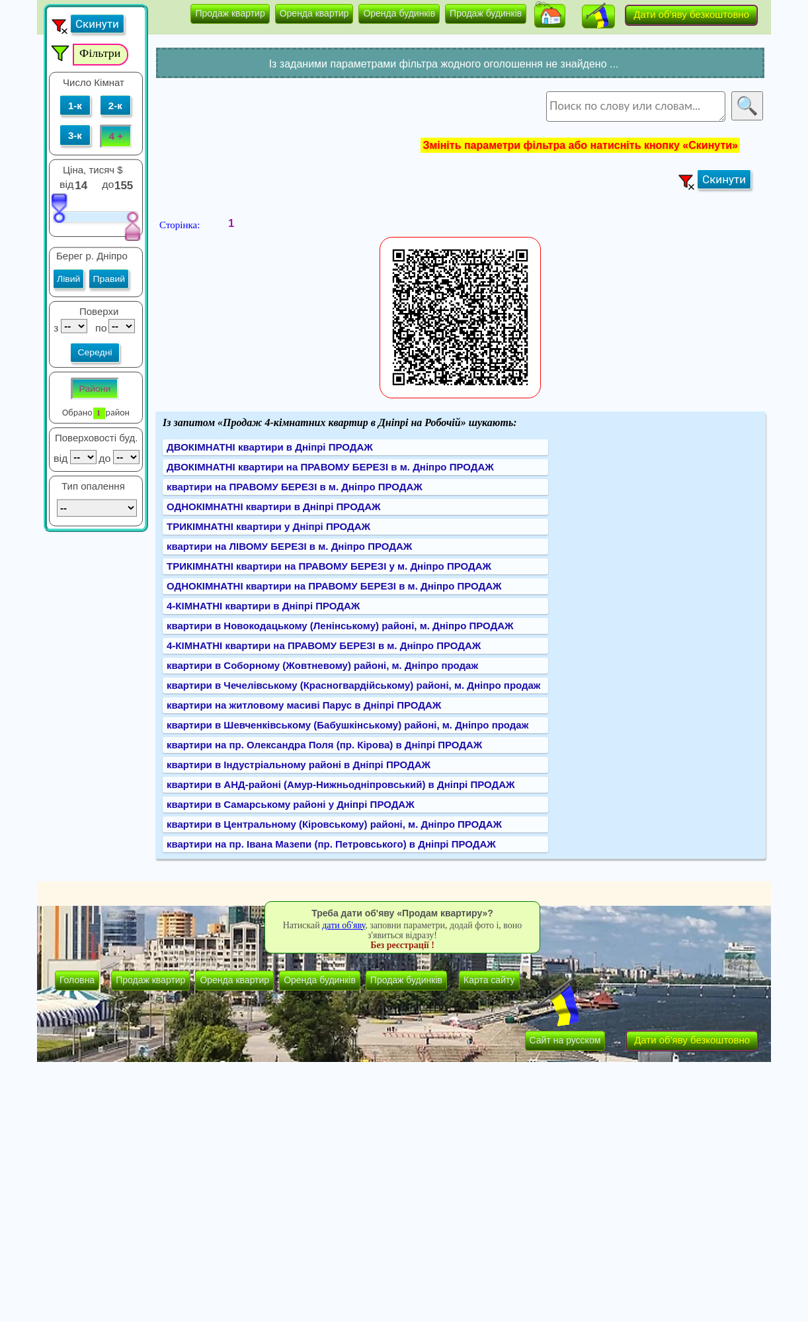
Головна (77, 980)
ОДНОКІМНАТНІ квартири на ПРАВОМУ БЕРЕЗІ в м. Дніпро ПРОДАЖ (334, 586)
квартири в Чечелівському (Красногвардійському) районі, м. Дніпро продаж (354, 685)
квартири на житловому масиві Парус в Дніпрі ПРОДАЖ (304, 705)
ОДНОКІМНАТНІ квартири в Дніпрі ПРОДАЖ (274, 506)
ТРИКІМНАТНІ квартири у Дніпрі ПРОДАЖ (268, 526)
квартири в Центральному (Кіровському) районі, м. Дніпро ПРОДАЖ (334, 824)
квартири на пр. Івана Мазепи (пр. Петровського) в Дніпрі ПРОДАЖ (331, 844)
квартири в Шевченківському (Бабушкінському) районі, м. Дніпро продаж (347, 724)
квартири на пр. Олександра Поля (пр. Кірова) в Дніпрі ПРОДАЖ (324, 744)
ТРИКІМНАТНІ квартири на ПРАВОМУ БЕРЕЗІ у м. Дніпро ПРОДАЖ (329, 566)
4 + (116, 136)
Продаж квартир (229, 13)
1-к (75, 105)
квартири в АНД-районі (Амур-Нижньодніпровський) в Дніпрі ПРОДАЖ (341, 784)
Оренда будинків (399, 13)
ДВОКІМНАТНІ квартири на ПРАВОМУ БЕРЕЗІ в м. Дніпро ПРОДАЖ (330, 466)
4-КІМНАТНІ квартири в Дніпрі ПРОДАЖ (263, 605)
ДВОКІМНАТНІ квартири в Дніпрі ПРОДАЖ (270, 447)
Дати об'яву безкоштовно (691, 14)
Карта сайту (489, 980)
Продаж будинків (486, 13)
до (109, 184)
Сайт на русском (565, 1040)
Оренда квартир (314, 13)
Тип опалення (93, 486)
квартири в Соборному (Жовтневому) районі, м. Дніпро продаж (322, 665)
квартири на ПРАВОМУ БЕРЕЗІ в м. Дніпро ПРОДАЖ (295, 486)
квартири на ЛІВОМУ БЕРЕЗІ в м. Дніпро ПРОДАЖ (289, 546)
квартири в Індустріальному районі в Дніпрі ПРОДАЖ (298, 764)
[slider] (59, 207)
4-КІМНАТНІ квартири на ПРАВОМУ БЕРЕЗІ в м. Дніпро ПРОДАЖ (324, 645)
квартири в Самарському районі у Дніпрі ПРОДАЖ (291, 804)
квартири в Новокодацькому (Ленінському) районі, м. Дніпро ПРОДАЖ (340, 625)
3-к (75, 135)
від (66, 184)
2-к (115, 105)
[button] (549, 16)
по (99, 327)
